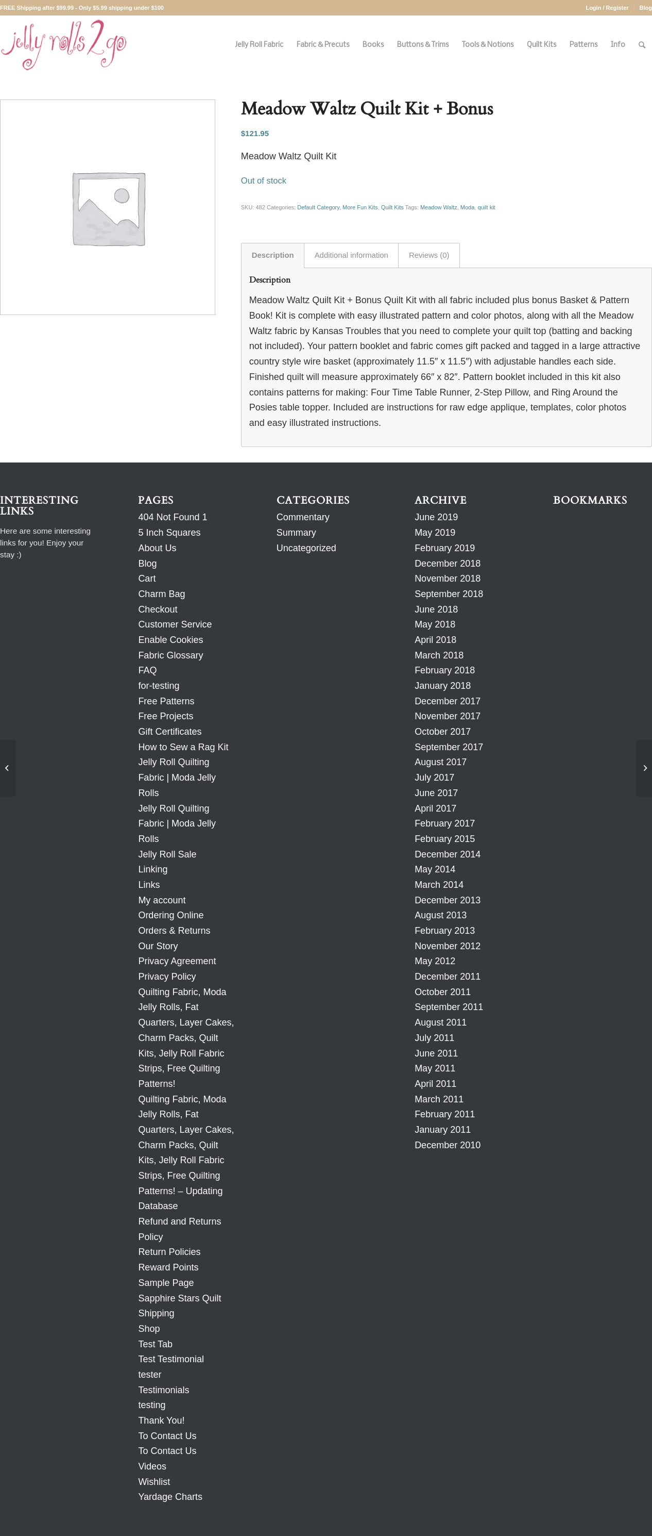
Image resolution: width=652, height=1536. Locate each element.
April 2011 (435, 1084)
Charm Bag (161, 594)
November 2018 (448, 578)
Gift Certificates (169, 731)
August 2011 (441, 1022)
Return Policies (169, 1252)
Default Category (318, 207)
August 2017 (441, 762)
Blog (646, 8)
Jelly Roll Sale (167, 854)
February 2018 (445, 670)
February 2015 (445, 839)
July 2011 (434, 1038)
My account (161, 900)
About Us (157, 548)
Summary (296, 532)
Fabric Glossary (170, 655)
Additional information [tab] (351, 255)
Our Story (158, 946)
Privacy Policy (167, 976)
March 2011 (439, 1099)
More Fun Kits (360, 207)
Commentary (303, 517)
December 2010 (448, 1145)
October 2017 (443, 731)
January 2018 (443, 686)
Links (149, 885)
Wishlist (154, 1482)
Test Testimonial (171, 1359)
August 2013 (441, 915)
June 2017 (436, 793)
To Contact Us (167, 1436)
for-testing (158, 686)
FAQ (147, 670)
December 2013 (448, 900)
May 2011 (435, 1068)
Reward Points (168, 1267)
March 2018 (439, 655)
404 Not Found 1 (172, 517)
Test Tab (155, 1344)
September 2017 (449, 747)
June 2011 (436, 1053)
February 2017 (445, 823)
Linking (152, 869)
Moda (467, 207)
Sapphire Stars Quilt (179, 1298)
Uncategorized (306, 548)
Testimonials (163, 1390)
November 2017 (448, 716)
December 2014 (448, 854)
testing (151, 1405)
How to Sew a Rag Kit (183, 747)
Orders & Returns (174, 931)
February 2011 (445, 1114)
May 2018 (435, 624)
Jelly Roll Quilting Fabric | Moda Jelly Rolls (177, 777)
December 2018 (448, 563)
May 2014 (435, 869)
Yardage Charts (170, 1497)
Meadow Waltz (438, 207)
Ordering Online (170, 915)
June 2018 (436, 609)
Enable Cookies (170, 640)
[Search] (642, 45)
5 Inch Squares (169, 532)
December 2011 (448, 976)
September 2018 (449, 594)
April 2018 (435, 640)
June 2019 (436, 517)
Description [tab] (273, 255)
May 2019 (435, 532)
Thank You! (161, 1420)
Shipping (156, 1313)
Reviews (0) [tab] (429, 255)
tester (149, 1374)
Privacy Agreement (177, 961)
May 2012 (435, 961)
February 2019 (445, 548)
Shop (149, 1329)
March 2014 (439, 885)
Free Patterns (166, 701)
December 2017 (448, 701)
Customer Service (175, 624)
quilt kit (486, 207)
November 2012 (448, 946)
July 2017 (434, 777)
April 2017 (435, 808)
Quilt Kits (392, 207)
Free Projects (165, 716)
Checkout (157, 609)
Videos (152, 1466)
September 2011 (449, 1007)
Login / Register (607, 8)
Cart (147, 578)
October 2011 (443, 992)
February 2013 (445, 931)
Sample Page (166, 1283)
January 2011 (443, 1130)
